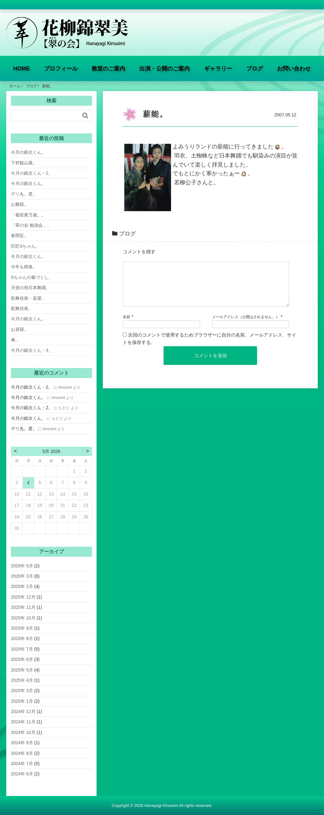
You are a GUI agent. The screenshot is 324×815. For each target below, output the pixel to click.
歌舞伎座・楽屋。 (28, 298)
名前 (126, 324)
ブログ (254, 68)
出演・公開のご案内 (164, 68)
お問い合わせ (294, 68)
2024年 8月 (22, 753)
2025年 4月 (22, 680)
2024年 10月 (23, 732)
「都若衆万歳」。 (28, 214)
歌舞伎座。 (22, 308)
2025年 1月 (22, 701)
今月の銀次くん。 (28, 152)
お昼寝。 (19, 329)
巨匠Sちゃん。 (25, 246)
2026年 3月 (22, 576)
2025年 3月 (22, 690)
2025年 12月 (23, 596)
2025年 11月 (23, 607)
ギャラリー (218, 68)
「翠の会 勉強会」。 (31, 225)
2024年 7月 (22, 763)
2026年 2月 (22, 586)
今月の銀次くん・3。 (32, 350)
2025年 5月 (22, 669)
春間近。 (19, 235)
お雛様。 (19, 204)
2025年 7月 (22, 649)
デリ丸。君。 (24, 194)
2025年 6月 (22, 659)
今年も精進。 (24, 266)
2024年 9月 (22, 742)
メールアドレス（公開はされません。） (245, 324)
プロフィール (61, 68)
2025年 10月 (23, 617)
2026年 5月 (22, 565)
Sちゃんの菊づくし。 (32, 277)
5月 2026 (51, 451)
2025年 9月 (22, 628)
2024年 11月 (23, 721)
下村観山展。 (24, 162)
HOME (21, 68)
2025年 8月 (22, 638)
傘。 (15, 339)
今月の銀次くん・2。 (32, 173)
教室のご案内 (108, 68)
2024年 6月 (22, 773)
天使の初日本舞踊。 (30, 287)
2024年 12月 (23, 711)
